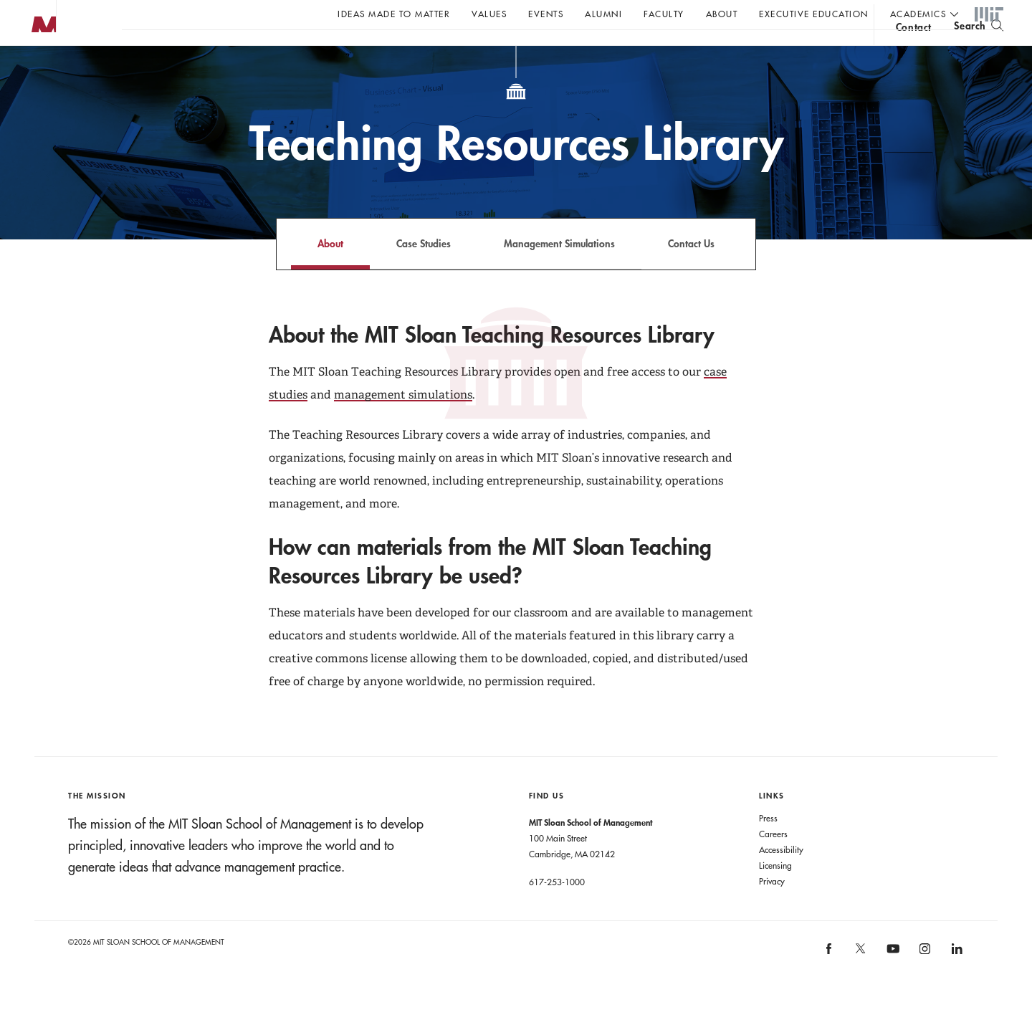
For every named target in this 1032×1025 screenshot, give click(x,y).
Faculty (664, 13)
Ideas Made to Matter (394, 13)
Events (545, 13)
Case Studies (423, 272)
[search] (978, 50)
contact (914, 52)
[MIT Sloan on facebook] (829, 982)
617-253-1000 (557, 910)
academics (918, 13)
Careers (773, 862)
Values (489, 13)
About (722, 13)
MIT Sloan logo (36, 71)
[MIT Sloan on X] (860, 982)
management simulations (403, 423)
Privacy (772, 909)
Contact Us (691, 272)
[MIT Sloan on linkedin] (955, 982)
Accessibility (781, 878)
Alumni (603, 13)
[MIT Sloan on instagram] (924, 982)
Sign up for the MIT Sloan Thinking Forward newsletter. (485, 50)
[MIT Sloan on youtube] (890, 984)
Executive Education (814, 13)
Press (768, 846)
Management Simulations (559, 272)
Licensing (775, 894)
